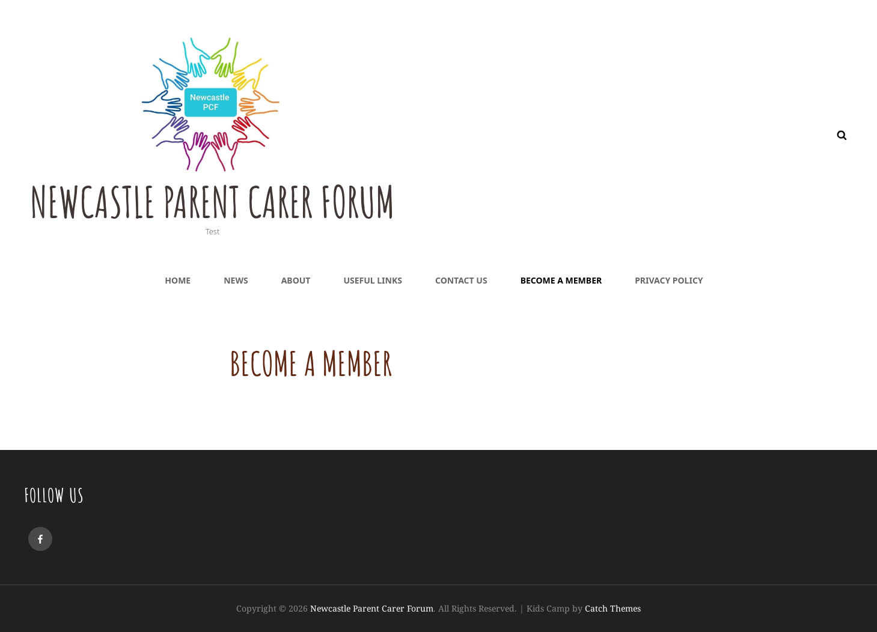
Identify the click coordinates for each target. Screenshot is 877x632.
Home (178, 280)
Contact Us (461, 280)
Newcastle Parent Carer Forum (212, 201)
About (296, 280)
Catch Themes (613, 608)
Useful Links (372, 280)
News (236, 280)
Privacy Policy (669, 280)
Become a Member (561, 280)
